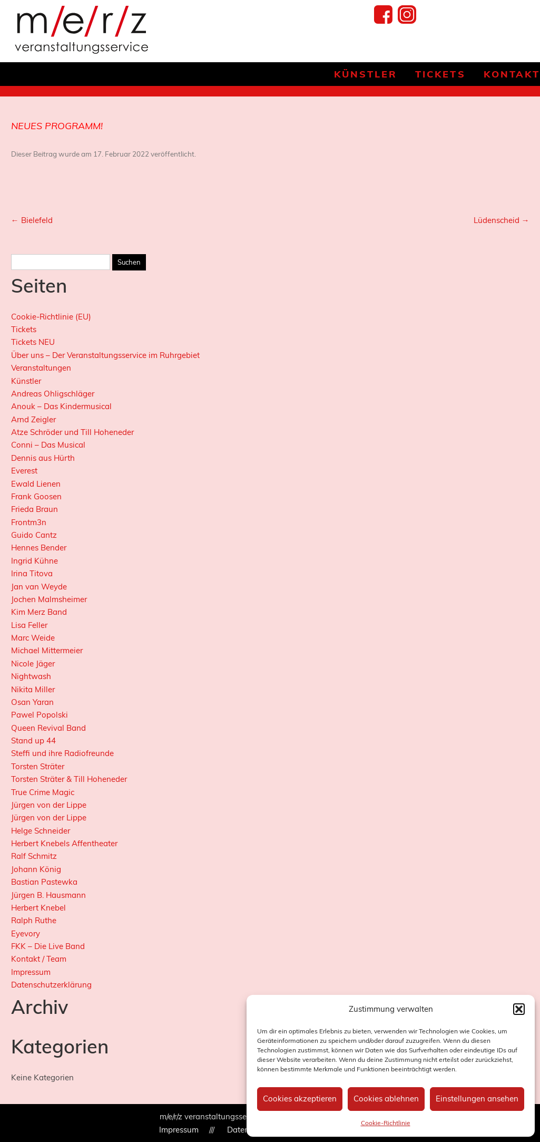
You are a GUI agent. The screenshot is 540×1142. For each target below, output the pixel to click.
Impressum (31, 972)
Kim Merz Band (39, 612)
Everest (24, 471)
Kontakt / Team (38, 959)
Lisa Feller (29, 625)
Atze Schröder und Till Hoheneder (72, 432)
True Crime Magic (42, 792)
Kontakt (512, 74)
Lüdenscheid (501, 220)
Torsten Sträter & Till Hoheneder (69, 779)
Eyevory (25, 933)
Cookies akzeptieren (300, 1098)
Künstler (365, 74)
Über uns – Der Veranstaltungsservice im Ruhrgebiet (105, 355)
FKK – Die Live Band (48, 946)
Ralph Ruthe (33, 920)
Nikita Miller (33, 689)
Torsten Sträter (37, 766)
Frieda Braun (34, 509)
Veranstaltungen (41, 368)
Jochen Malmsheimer (49, 599)
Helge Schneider (40, 831)
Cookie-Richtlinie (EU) (51, 317)
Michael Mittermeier (47, 650)
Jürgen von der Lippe (48, 805)
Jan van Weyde (39, 587)
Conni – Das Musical (48, 445)
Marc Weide (33, 638)
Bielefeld (32, 220)
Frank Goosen (36, 496)
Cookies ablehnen (386, 1098)
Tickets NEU (33, 342)
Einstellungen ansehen (477, 1098)
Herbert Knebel (38, 908)
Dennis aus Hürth (43, 458)
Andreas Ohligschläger (52, 394)
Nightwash (31, 676)
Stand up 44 (33, 740)
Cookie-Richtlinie (385, 1123)
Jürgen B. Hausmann (48, 895)
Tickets (440, 74)
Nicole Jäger (33, 664)
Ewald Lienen (36, 484)
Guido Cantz (34, 535)
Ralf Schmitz (34, 856)
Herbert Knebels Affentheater (64, 843)
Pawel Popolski (39, 715)
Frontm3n (28, 522)
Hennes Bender (38, 548)
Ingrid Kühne (34, 561)
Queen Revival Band (48, 728)
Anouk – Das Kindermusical (61, 406)
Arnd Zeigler (33, 419)
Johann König (36, 869)
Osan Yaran (32, 702)
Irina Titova (32, 573)
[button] (519, 1009)
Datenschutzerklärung (51, 985)
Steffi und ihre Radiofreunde (62, 753)
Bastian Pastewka (44, 882)
